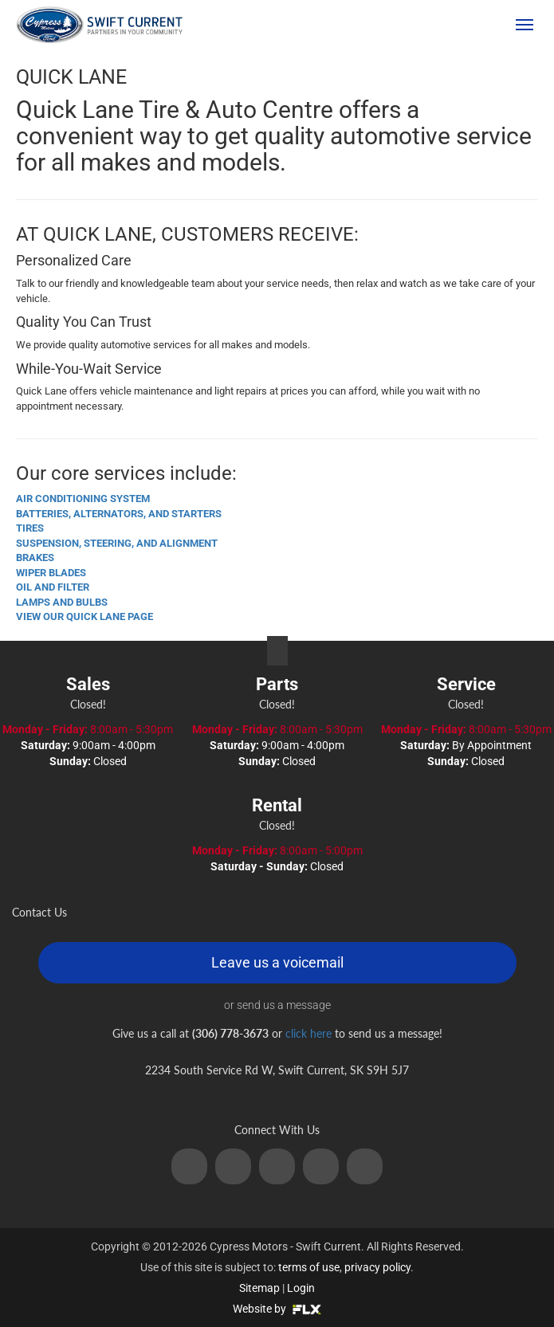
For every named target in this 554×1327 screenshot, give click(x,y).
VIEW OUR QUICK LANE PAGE (84, 616)
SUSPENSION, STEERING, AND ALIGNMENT (117, 543)
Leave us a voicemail (277, 962)
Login (301, 1288)
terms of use (309, 1267)
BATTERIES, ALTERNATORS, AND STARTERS (119, 514)
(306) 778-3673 (448, 24)
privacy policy (377, 1267)
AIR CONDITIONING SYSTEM (83, 498)
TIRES (30, 528)
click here (308, 1033)
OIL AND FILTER (52, 587)
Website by (277, 1308)
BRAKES (35, 557)
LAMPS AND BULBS (62, 602)
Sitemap (259, 1288)
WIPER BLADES (51, 573)
